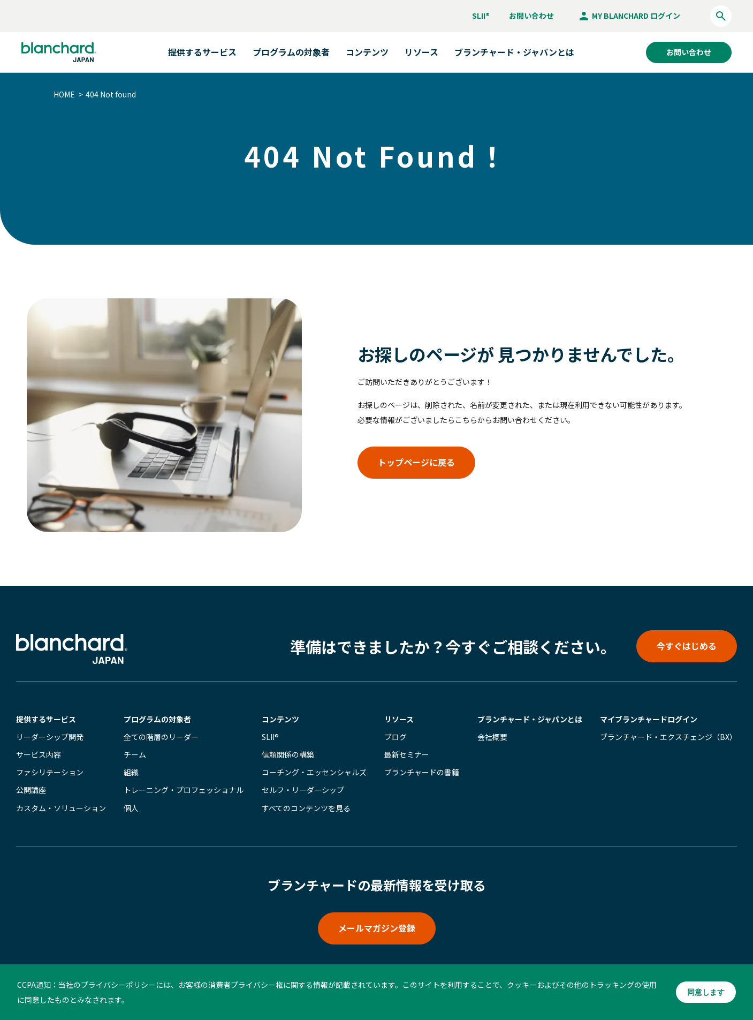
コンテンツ (280, 719)
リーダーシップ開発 (49, 736)
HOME (64, 94)
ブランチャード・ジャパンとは (514, 52)
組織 (131, 772)
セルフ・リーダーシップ (303, 789)
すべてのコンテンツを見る (306, 808)
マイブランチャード (648, 719)
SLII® (481, 15)
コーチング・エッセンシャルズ (314, 772)
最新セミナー (406, 754)
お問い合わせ (531, 15)
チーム (135, 754)
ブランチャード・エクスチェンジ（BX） (668, 736)
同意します (706, 992)
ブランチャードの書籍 (421, 772)
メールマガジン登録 (376, 927)
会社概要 (492, 736)
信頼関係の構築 (288, 754)
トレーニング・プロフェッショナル (184, 789)
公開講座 (31, 789)
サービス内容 (38, 754)
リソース (399, 719)
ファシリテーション (49, 772)
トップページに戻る (416, 462)
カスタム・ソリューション (61, 808)
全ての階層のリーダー (161, 736)
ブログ (395, 736)
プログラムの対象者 (157, 719)
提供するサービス (46, 719)
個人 (131, 808)
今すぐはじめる (687, 645)
